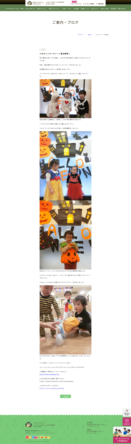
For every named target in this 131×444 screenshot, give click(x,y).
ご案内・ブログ (66, 8)
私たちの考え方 (30, 8)
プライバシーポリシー (36, 433)
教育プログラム (42, 8)
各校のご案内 (105, 8)
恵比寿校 (48, 4)
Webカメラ (95, 8)
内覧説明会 (101, 4)
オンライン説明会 (89, 4)
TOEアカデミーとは (12, 8)
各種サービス (85, 8)
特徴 (22, 8)
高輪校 (53, 4)
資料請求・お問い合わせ (118, 8)
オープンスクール (76, 4)
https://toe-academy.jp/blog (52, 388)
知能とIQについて (54, 8)
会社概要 (76, 8)
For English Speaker (49, 433)
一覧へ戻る (65, 396)
